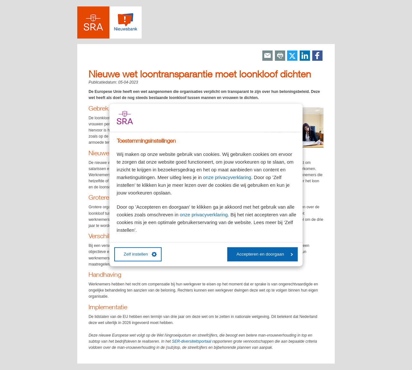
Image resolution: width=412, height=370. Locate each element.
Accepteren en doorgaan (265, 254)
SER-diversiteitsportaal (191, 341)
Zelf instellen (140, 254)
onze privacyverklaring (227, 177)
